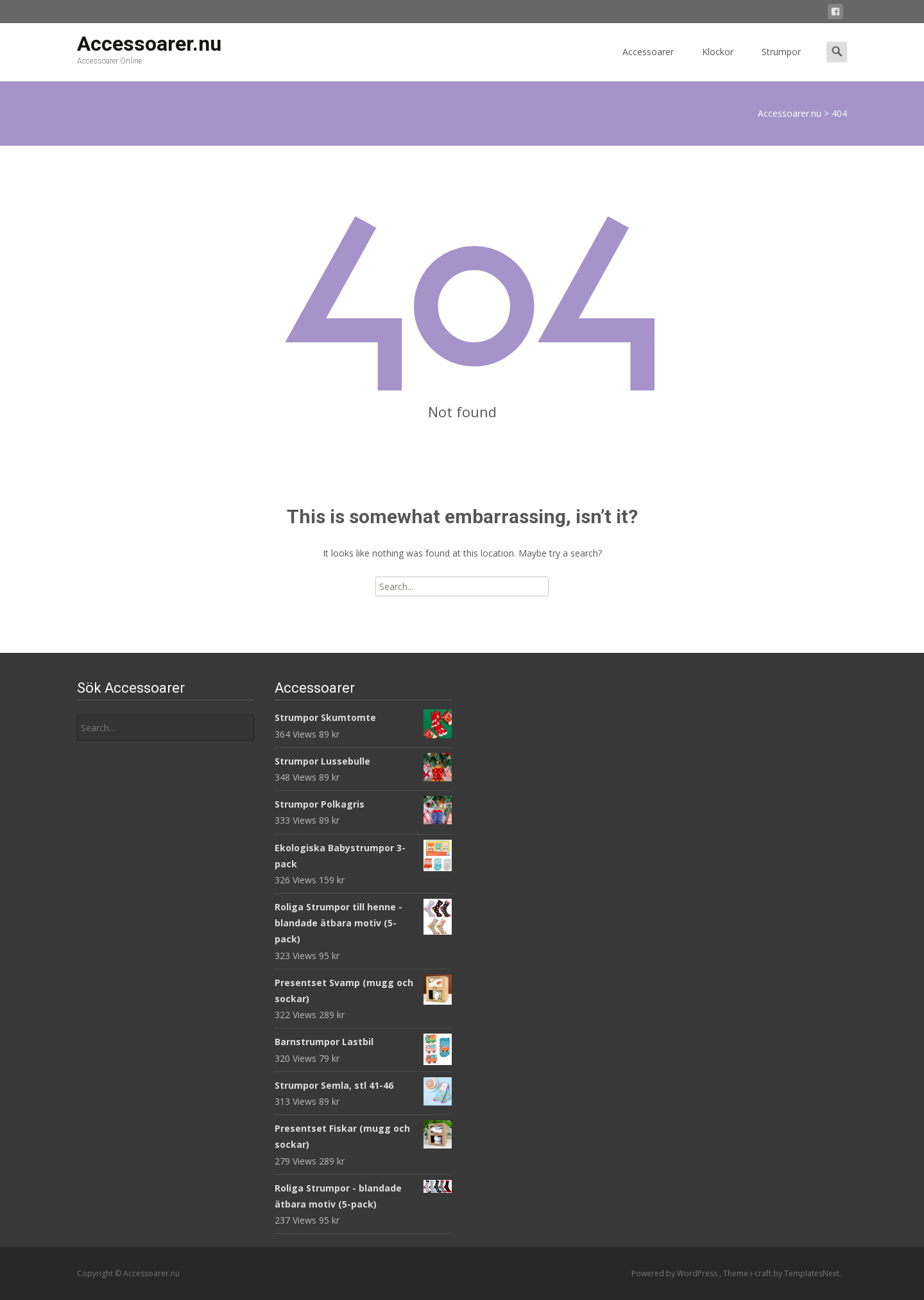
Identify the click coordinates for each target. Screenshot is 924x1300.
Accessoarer (648, 63)
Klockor (717, 63)
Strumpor (781, 63)
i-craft (761, 1273)
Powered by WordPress (675, 1273)
